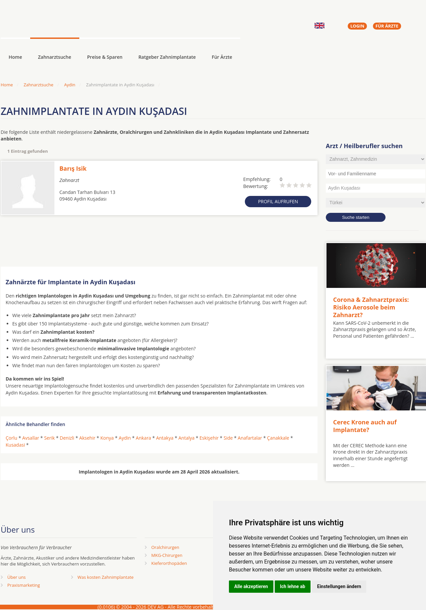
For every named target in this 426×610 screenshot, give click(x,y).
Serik (49, 438)
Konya (106, 438)
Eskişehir (209, 438)
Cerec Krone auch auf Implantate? (364, 426)
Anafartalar (250, 438)
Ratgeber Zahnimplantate (167, 57)
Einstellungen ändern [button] (339, 586)
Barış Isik (73, 168)
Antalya (186, 438)
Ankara (143, 438)
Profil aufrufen (278, 201)
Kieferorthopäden (169, 563)
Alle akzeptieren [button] (251, 586)
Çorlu (11, 438)
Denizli (67, 438)
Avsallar (30, 438)
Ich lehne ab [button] (292, 586)
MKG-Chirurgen (166, 555)
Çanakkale (278, 438)
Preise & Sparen (105, 57)
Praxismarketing (23, 585)
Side (228, 438)
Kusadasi (15, 445)
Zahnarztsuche (54, 57)
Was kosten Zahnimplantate (106, 577)
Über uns (16, 577)
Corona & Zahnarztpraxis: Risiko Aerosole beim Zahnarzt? (371, 307)
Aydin (69, 85)
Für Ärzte (222, 57)
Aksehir (87, 438)
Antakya (164, 438)
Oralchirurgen (165, 547)
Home (7, 85)
